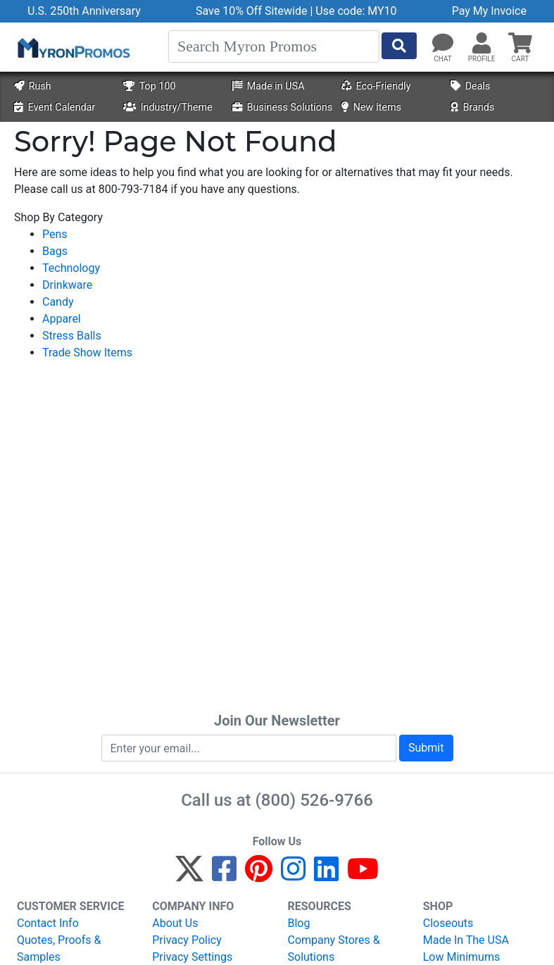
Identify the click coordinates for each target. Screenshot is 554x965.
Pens (55, 234)
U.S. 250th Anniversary (84, 11)
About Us (175, 923)
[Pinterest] (259, 875)
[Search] (273, 46)
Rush (32, 86)
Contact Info (48, 923)
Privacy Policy (187, 940)
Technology (71, 268)
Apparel (61, 318)
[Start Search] (399, 45)
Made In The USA (466, 940)
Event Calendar (54, 107)
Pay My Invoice (489, 11)
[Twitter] (189, 875)
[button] (481, 43)
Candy (58, 302)
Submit (425, 747)
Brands (472, 107)
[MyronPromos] (72, 47)
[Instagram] (293, 875)
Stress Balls (71, 335)
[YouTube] (363, 875)
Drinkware (67, 285)
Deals (470, 86)
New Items (371, 107)
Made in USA (268, 86)
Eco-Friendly (375, 86)
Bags (55, 251)
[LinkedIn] (326, 875)
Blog (299, 923)
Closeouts (448, 923)
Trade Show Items (87, 352)
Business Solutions (282, 107)
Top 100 (149, 86)
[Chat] (442, 43)
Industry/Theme (167, 107)
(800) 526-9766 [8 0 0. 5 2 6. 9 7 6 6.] (314, 800)
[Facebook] (224, 875)
